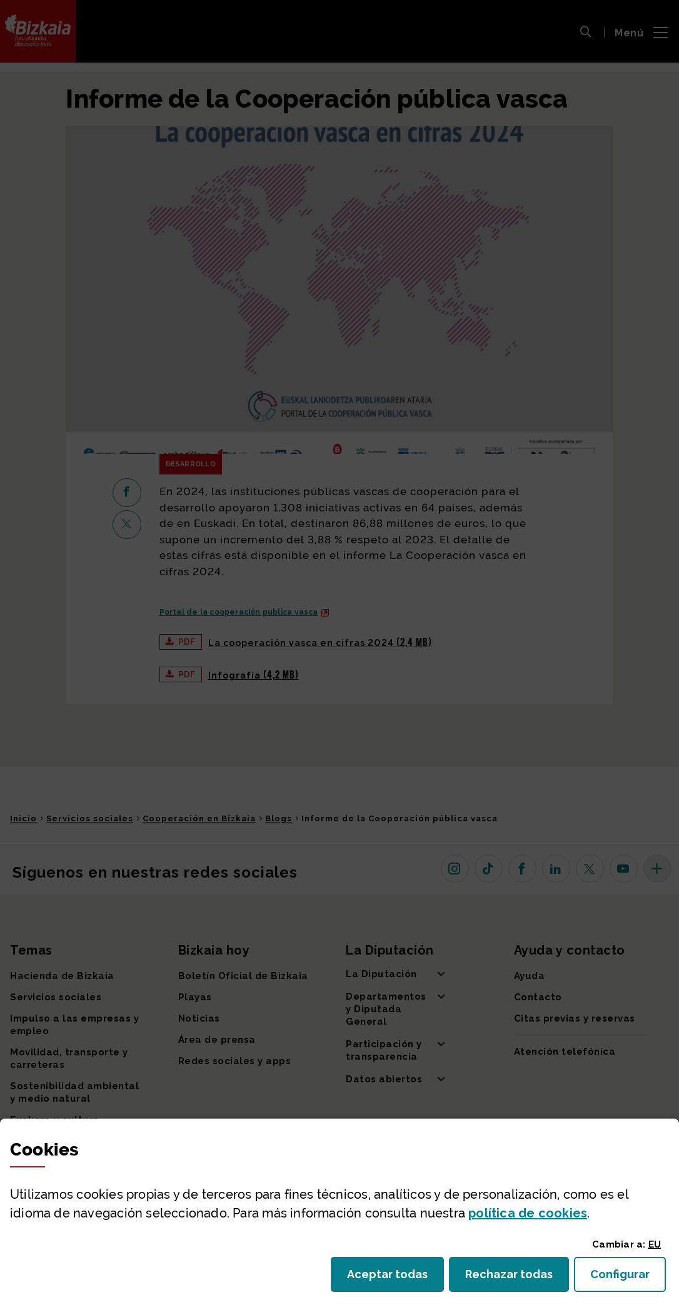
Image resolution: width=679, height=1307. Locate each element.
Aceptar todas (395, 1278)
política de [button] (527, 1213)
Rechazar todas (517, 1278)
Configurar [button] (628, 1278)
